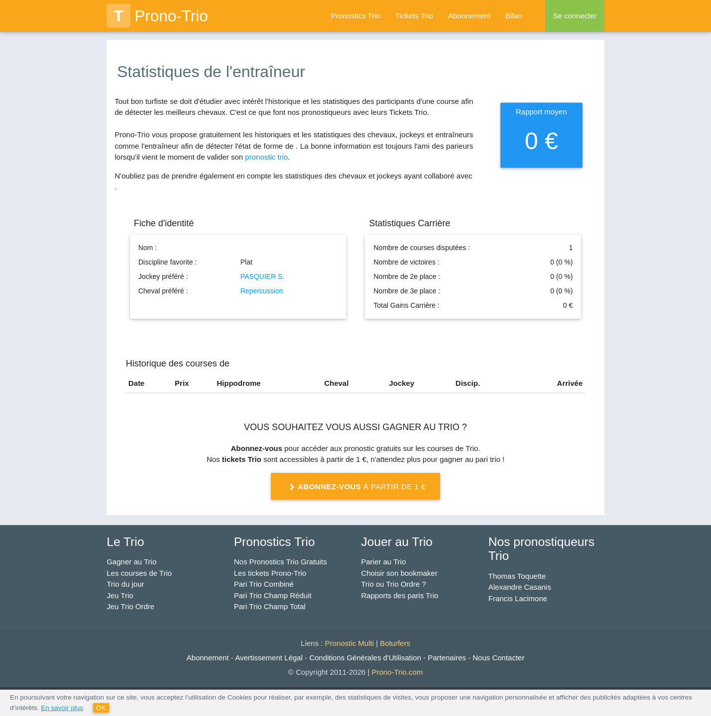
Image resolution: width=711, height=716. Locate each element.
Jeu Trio (120, 595)
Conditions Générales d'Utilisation (365, 657)
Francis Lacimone (517, 598)
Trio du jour (125, 584)
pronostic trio (266, 157)
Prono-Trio (157, 16)
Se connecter (574, 15)
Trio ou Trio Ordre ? (393, 584)
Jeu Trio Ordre (130, 606)
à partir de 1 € (355, 487)
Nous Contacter (498, 657)
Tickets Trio (414, 15)
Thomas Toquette (517, 576)
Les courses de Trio (139, 573)
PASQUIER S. (262, 276)
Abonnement (469, 15)
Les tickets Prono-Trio (270, 573)
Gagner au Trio (131, 561)
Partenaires (447, 657)
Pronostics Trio (355, 15)
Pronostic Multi (349, 643)
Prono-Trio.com (397, 672)
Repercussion (261, 291)
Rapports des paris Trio (399, 595)
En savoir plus (62, 708)
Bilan (513, 15)
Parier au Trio (383, 561)
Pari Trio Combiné (264, 584)
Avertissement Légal (269, 657)
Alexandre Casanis (519, 587)
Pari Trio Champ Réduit (273, 595)
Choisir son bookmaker (399, 573)
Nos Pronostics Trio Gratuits (280, 561)
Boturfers (395, 643)
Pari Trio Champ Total (270, 606)
